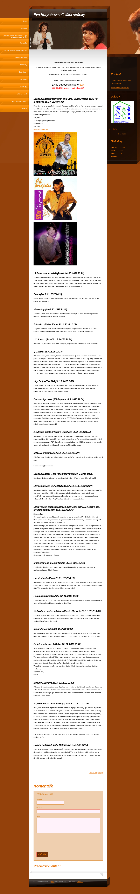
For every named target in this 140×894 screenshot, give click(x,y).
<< (111, 134)
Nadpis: (39, 808)
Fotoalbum (23, 72)
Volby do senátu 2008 (19, 101)
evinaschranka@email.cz (120, 87)
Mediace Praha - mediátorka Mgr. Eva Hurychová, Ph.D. (15, 36)
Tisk (52, 882)
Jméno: (39, 799)
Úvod (25, 21)
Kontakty (24, 108)
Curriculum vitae (21, 57)
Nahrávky (23, 65)
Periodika (23, 43)
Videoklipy (23, 86)
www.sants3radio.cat (41, 129)
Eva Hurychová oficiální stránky (59, 15)
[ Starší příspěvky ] (96, 772)
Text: (38, 816)
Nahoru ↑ (80, 882)
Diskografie (23, 79)
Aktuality (24, 28)
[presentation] (69, 842)
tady (81, 84)
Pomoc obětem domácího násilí (15, 50)
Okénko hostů (22, 94)
